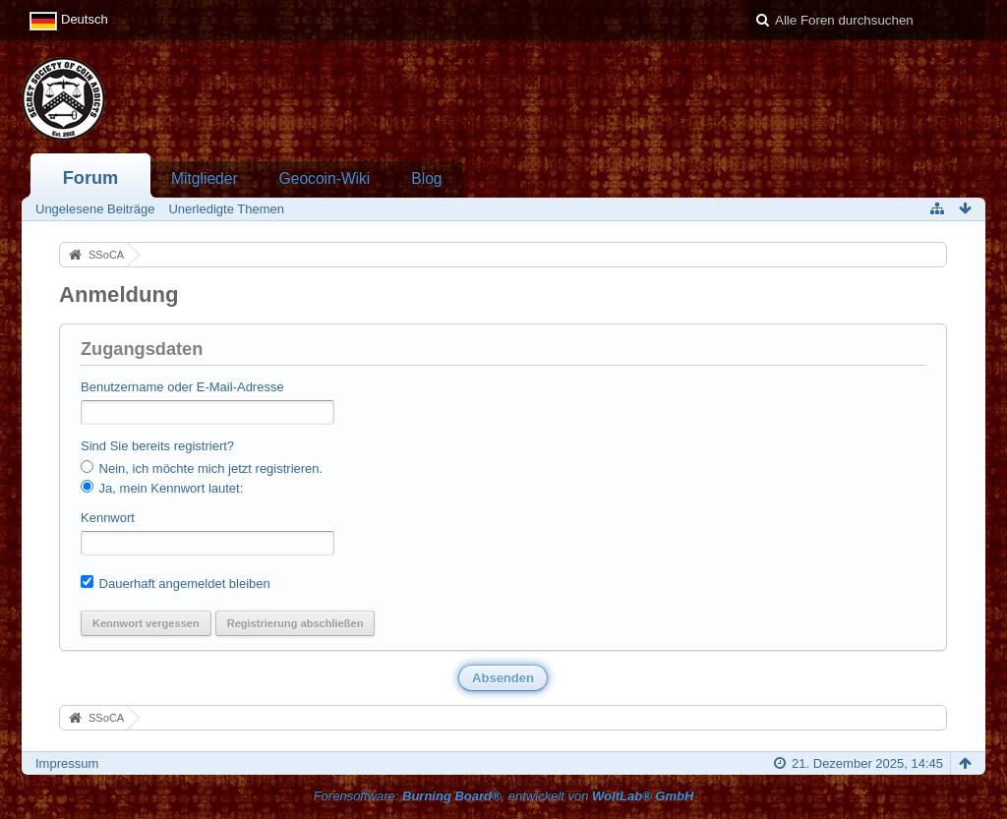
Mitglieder (204, 178)
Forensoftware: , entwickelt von (504, 796)
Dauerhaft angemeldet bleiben (175, 583)
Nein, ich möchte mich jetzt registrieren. (202, 468)
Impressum (66, 763)
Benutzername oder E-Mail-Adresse (182, 387)
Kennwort (108, 517)
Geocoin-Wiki (325, 178)
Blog (426, 178)
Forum (91, 178)
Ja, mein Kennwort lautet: (162, 488)
